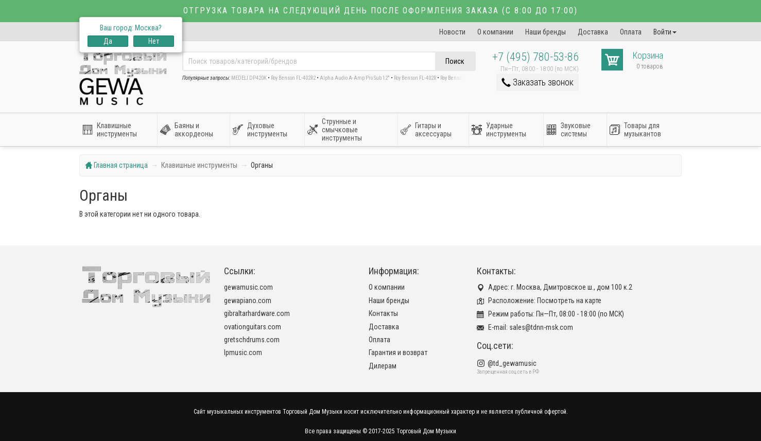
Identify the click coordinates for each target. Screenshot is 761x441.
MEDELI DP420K (249, 78)
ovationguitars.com (252, 327)
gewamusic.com (248, 287)
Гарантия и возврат (398, 352)
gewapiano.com (247, 300)
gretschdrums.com (252, 340)
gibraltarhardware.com (257, 313)
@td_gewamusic (512, 363)
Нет (153, 41)
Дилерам (382, 366)
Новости (452, 32)
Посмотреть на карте (569, 300)
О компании (495, 32)
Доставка (593, 32)
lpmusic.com (243, 352)
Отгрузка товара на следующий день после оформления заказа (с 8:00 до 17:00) (380, 10)
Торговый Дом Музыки (426, 431)
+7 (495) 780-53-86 (535, 56)
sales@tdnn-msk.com (541, 327)
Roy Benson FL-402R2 (293, 78)
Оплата (631, 32)
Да (107, 41)
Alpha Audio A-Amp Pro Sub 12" (355, 78)
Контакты (383, 313)
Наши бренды (545, 32)
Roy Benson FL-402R (415, 78)
